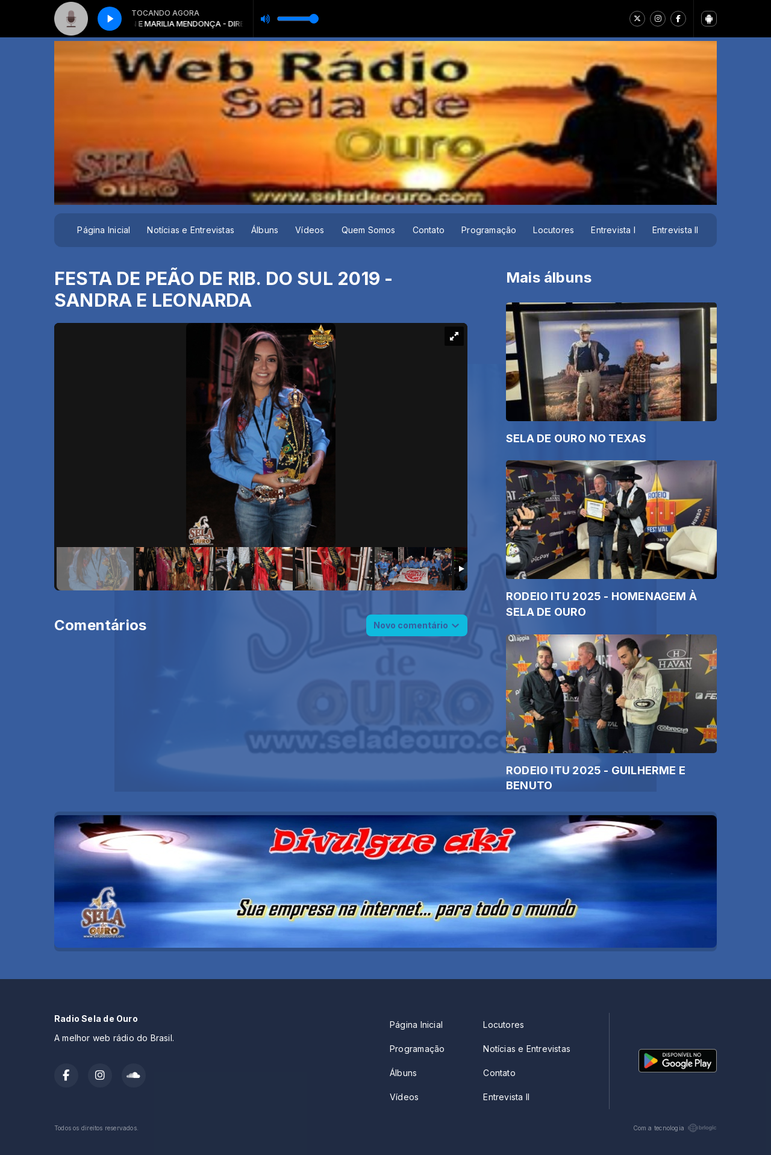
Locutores (553, 230)
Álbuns (264, 230)
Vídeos (309, 230)
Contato (429, 230)
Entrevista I (613, 230)
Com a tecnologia (675, 1128)
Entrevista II (675, 230)
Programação (488, 230)
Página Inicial (103, 230)
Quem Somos (369, 230)
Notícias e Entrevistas (190, 230)
